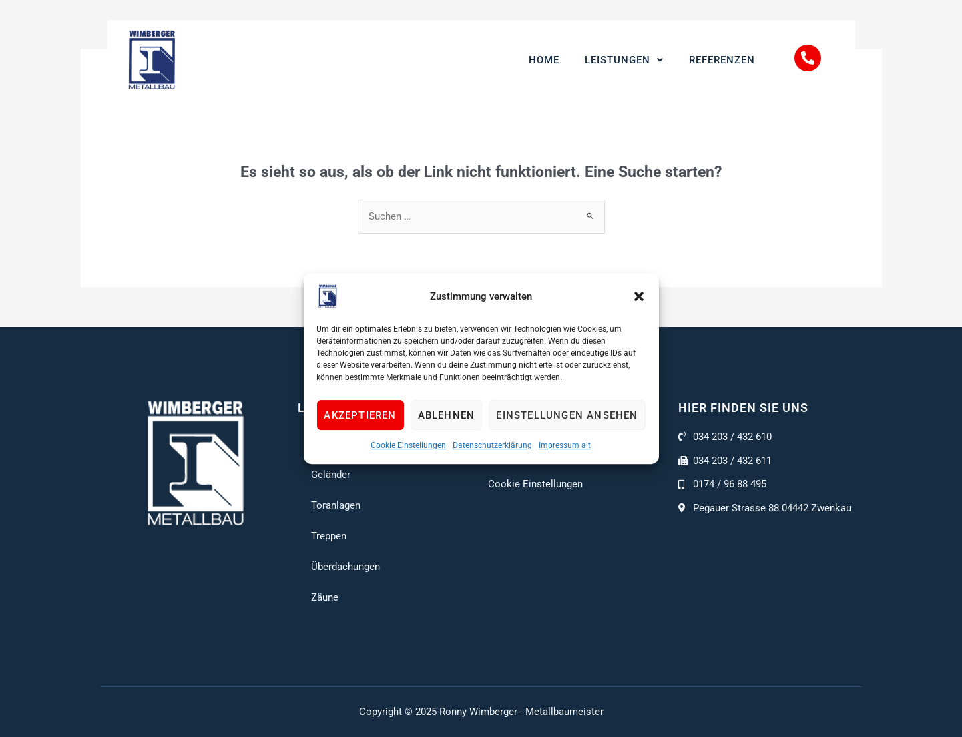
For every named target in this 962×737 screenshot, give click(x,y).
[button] (639, 296)
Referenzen (722, 60)
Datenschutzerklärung (492, 445)
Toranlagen (335, 505)
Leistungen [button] (624, 60)
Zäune (324, 597)
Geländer (330, 475)
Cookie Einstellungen (408, 445)
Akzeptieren (360, 415)
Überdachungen (345, 567)
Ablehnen (446, 415)
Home (544, 60)
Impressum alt (565, 445)
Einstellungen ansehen (567, 415)
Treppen (328, 536)
